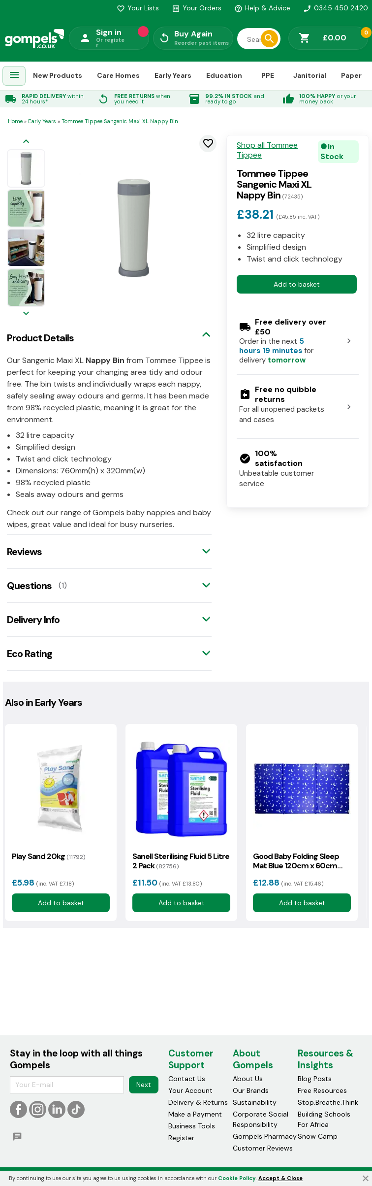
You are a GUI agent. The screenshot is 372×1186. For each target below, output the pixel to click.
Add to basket (297, 284)
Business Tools (191, 1125)
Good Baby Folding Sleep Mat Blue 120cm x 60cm (296, 861)
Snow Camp (318, 1136)
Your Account (190, 1090)
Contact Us (186, 1078)
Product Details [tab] (40, 337)
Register (181, 1137)
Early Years (173, 75)
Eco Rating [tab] (29, 653)
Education (224, 75)
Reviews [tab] (24, 551)
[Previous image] (26, 142)
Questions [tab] (29, 585)
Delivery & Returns (198, 1102)
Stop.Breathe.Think (328, 1102)
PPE (267, 75)
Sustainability (255, 1102)
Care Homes (118, 75)
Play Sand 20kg (48, 856)
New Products (57, 75)
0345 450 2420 (335, 7)
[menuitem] (14, 76)
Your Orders (196, 7)
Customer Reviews (263, 1148)
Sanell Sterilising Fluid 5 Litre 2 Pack (180, 861)
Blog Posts (315, 1078)
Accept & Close (280, 1178)
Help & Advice (262, 7)
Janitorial (309, 75)
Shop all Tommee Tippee (267, 150)
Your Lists (138, 7)
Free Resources (322, 1090)
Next (143, 1084)
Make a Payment (195, 1114)
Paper (351, 75)
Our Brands (251, 1090)
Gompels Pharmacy (265, 1136)
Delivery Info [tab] (33, 619)
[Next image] (26, 314)
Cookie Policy (237, 1178)
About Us (248, 1078)
